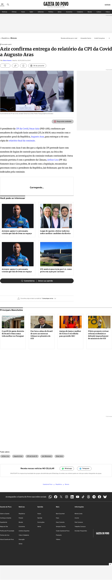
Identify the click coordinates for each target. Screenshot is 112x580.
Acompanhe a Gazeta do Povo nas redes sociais (26, 497)
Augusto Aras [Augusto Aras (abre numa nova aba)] (37, 136)
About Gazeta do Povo (7, 539)
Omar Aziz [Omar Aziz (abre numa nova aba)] (34, 128)
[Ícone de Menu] (2, 5)
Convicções (41, 522)
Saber (31, 12)
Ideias (59, 12)
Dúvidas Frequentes (81, 531)
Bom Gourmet (60, 514)
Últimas (14, 12)
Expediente (3, 522)
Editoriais (41, 12)
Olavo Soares (7, 60)
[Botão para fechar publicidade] (110, 564)
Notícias (4, 12)
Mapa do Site (4, 526)
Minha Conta (78, 514)
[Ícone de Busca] (8, 5)
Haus (57, 518)
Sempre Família (60, 526)
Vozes (23, 12)
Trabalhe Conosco (80, 526)
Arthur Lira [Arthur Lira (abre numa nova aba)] (52, 160)
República (22, 514)
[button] (37, 299)
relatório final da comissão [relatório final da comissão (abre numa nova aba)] (22, 140)
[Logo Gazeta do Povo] (56, 4)
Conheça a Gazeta (5, 518)
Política (50, 12)
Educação (22, 539)
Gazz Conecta (60, 522)
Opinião (39, 518)
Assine (77, 518)
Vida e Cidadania (24, 535)
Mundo (90, 12)
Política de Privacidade (7, 531)
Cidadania (80, 12)
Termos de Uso (4, 535)
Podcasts (59, 535)
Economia (69, 12)
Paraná (21, 518)
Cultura (99, 12)
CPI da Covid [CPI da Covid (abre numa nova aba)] (22, 128)
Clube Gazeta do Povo (62, 531)
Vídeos (108, 12)
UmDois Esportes (24, 531)
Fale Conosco (79, 522)
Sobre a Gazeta (4, 514)
